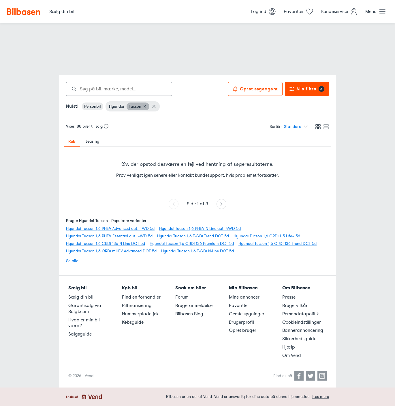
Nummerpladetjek (140, 314)
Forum (182, 297)
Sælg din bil (80, 297)
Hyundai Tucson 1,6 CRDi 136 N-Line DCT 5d (105, 243)
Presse (289, 297)
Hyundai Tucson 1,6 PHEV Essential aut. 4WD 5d (109, 236)
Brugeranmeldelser (194, 305)
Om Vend (291, 355)
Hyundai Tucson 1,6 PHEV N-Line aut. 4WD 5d (200, 228)
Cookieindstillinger (301, 322)
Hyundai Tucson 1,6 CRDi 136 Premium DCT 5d (192, 243)
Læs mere (320, 396)
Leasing (92, 141)
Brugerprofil (241, 322)
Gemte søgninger (246, 314)
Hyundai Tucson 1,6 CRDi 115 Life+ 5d (267, 236)
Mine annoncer (244, 297)
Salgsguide (80, 334)
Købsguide (133, 322)
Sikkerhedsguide (299, 339)
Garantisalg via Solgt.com (84, 308)
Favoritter (239, 305)
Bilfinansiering (137, 305)
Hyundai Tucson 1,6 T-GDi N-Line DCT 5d (197, 251)
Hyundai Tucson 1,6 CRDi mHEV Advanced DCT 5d (111, 251)
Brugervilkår (295, 305)
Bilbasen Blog (189, 314)
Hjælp (288, 347)
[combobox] (119, 89)
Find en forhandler (141, 297)
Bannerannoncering (302, 330)
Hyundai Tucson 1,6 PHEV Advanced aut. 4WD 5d (110, 228)
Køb (72, 141)
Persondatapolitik (300, 314)
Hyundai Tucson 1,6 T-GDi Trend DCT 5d (193, 236)
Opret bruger (242, 330)
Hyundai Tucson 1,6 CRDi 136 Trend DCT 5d (277, 243)
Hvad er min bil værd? (84, 323)
